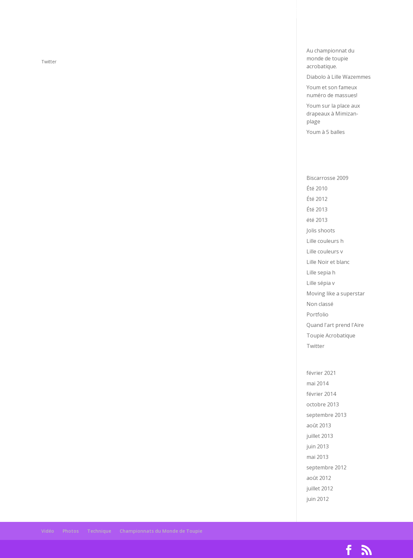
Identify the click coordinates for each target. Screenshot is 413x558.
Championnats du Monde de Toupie (326, 10)
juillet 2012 (319, 488)
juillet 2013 (319, 436)
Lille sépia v (320, 283)
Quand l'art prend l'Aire (335, 325)
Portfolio (317, 314)
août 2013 (318, 425)
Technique (258, 10)
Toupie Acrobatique (330, 335)
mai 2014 (317, 383)
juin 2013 (317, 446)
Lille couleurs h (325, 241)
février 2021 (321, 372)
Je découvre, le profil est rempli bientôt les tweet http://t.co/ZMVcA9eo (135, 46)
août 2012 (318, 478)
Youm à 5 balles (325, 132)
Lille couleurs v (324, 251)
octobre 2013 (322, 404)
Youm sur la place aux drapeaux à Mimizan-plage (333, 113)
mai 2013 (317, 457)
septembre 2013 (326, 414)
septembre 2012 (326, 467)
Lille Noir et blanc (327, 262)
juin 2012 (317, 499)
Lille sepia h (320, 272)
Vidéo (202, 10)
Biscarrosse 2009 (327, 178)
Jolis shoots (320, 230)
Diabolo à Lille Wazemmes (338, 76)
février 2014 (321, 393)
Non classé (319, 304)
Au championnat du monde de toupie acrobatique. (330, 58)
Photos (227, 10)
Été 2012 (316, 199)
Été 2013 (316, 209)
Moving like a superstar (335, 293)
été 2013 (316, 220)
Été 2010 (316, 188)
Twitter (48, 61)
